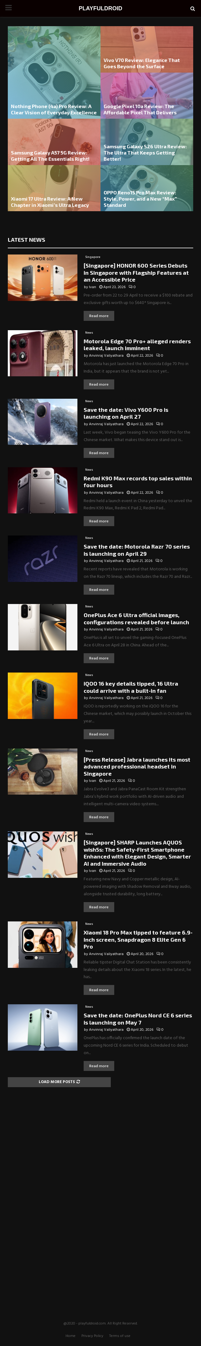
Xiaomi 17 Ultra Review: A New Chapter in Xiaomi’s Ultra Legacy (50, 202)
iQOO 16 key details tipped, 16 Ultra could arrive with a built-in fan (131, 687)
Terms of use (119, 1336)
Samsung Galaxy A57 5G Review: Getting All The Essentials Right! (50, 156)
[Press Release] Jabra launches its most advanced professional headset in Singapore (137, 766)
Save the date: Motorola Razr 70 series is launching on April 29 (137, 550)
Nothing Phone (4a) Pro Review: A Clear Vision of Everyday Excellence (54, 109)
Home (71, 1336)
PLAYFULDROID (100, 8)
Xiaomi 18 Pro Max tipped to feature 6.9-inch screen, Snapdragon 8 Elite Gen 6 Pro (138, 939)
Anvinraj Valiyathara (106, 356)
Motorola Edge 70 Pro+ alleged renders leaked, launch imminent (137, 345)
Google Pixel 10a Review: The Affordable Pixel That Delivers (140, 109)
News (89, 332)
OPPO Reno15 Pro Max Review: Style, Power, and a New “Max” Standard (140, 198)
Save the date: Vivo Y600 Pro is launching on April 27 (126, 413)
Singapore (92, 256)
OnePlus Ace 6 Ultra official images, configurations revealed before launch (136, 618)
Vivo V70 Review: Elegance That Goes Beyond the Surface (142, 63)
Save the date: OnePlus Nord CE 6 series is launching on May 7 (138, 1019)
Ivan (92, 287)
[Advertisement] (100, 1186)
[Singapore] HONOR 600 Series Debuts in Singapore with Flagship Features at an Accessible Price (136, 272)
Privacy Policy (92, 1336)
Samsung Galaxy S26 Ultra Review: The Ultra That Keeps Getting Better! (145, 152)
